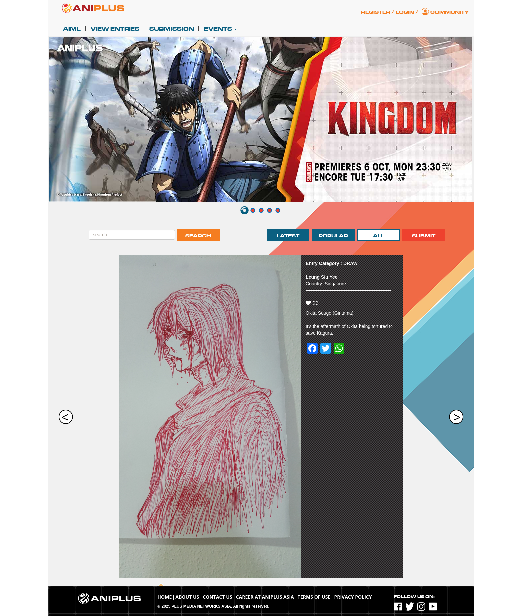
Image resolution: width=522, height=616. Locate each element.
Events (220, 29)
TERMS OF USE (314, 597)
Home (164, 597)
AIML (72, 29)
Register (375, 12)
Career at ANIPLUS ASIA (265, 597)
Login (405, 12)
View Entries (115, 29)
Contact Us (217, 597)
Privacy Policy (353, 597)
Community (449, 12)
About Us (187, 597)
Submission (171, 29)
